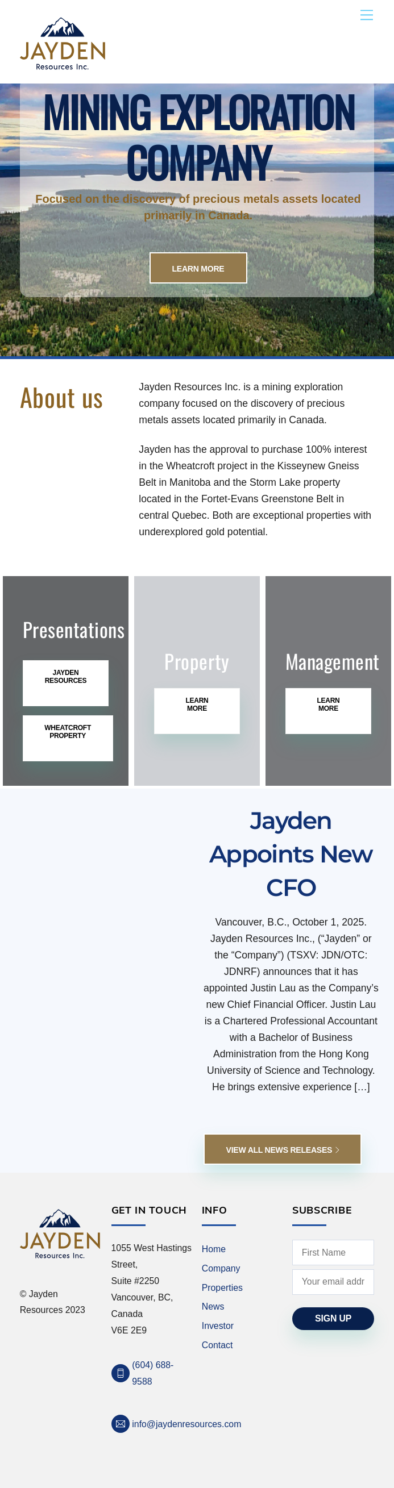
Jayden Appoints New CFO (291, 854)
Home (214, 1249)
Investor (218, 1326)
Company (221, 1268)
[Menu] (366, 15)
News (213, 1306)
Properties (222, 1288)
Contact (217, 1345)
